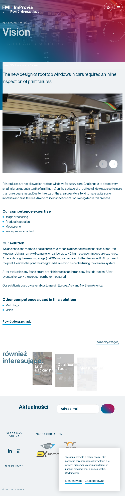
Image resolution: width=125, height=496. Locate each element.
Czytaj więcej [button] (72, 473)
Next (113, 164)
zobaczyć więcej (107, 345)
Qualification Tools (68, 374)
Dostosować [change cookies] (73, 481)
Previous (103, 164)
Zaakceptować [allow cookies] (94, 481)
